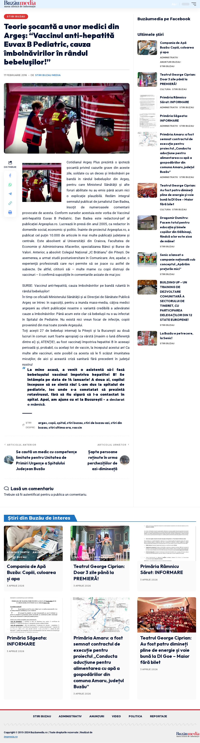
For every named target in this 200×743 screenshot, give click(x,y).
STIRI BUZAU (16, 16)
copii (51, 423)
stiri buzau (75, 423)
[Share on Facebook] (10, 175)
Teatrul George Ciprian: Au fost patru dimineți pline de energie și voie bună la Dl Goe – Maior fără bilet (178, 194)
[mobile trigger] (192, 4)
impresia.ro (11, 736)
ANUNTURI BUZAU (170, 62)
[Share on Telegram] (10, 194)
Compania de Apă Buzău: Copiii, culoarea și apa (177, 47)
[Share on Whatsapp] (10, 185)
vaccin (77, 427)
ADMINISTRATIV (169, 57)
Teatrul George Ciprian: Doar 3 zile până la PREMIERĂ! (178, 79)
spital (61, 423)
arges (42, 423)
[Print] (10, 213)
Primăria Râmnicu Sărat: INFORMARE (161, 569)
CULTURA (165, 89)
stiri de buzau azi (96, 423)
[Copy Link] (10, 203)
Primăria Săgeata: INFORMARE (27, 641)
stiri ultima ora (60, 427)
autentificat (31, 494)
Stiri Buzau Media (48, 75)
